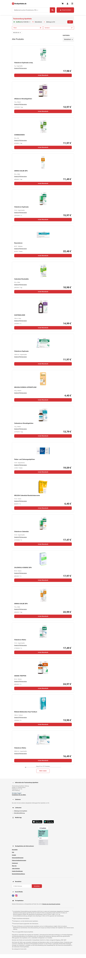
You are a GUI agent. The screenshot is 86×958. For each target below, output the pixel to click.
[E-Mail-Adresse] (22, 890)
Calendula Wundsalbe (21, 280)
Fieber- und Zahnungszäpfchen (24, 462)
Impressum (15, 867)
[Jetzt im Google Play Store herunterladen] (49, 825)
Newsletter (15, 853)
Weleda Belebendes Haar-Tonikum (25, 715)
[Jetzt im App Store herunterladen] (37, 825)
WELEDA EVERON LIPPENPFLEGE (25, 389)
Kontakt (14, 859)
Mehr (70, 22)
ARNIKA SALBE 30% (21, 172)
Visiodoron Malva (20, 643)
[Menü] (72, 3)
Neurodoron (18, 244)
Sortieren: (66, 36)
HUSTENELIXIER (19, 317)
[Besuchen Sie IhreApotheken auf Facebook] (13, 899)
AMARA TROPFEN (20, 679)
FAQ (13, 856)
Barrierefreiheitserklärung (18, 877)
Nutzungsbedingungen (17, 861)
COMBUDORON (19, 135)
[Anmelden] (67, 3)
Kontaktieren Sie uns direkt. (19, 798)
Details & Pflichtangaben (20, 68)
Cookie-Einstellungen (17, 875)
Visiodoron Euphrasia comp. (23, 63)
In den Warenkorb (43, 76)
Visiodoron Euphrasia (21, 208)
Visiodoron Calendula (21, 534)
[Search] (52, 10)
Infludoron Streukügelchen (23, 99)
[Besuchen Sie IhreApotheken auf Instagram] (16, 899)
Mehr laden (43, 774)
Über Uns (14, 869)
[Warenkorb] (63, 3)
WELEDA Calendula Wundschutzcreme (27, 498)
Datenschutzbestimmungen (19, 864)
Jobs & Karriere (16, 872)
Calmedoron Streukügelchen (23, 425)
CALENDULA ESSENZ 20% (23, 570)
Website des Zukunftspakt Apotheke (51, 908)
